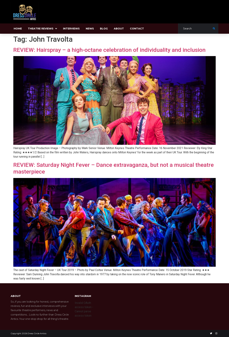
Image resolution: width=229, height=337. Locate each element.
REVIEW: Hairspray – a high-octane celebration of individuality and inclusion (109, 49)
